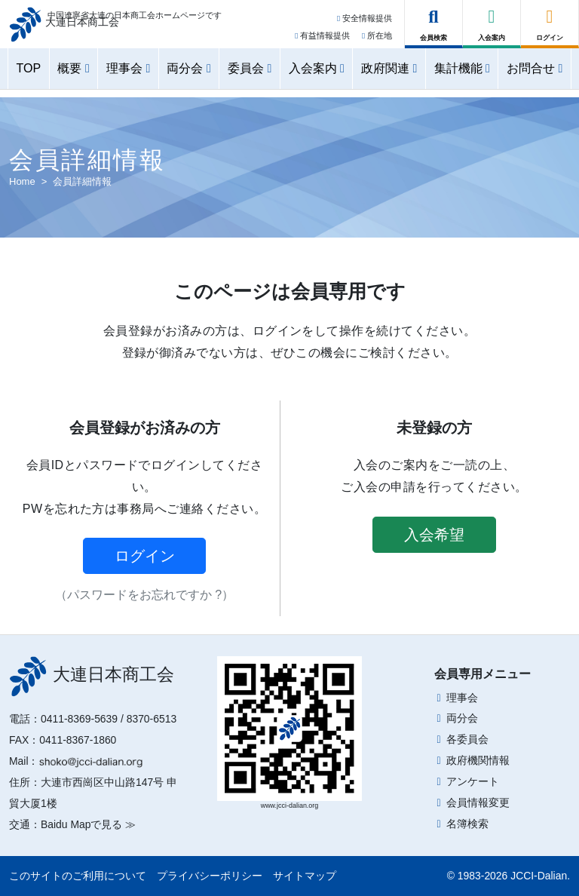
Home (22, 181)
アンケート (472, 781)
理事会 (462, 698)
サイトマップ (304, 876)
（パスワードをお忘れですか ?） (144, 594)
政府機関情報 (478, 760)
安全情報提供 (364, 23)
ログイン (145, 556)
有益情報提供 (322, 39)
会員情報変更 (478, 802)
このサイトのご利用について (77, 876)
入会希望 (434, 534)
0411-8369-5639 (79, 719)
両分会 (462, 718)
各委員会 (467, 739)
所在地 (377, 39)
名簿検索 (467, 824)
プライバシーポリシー (209, 876)
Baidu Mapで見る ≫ (88, 824)
